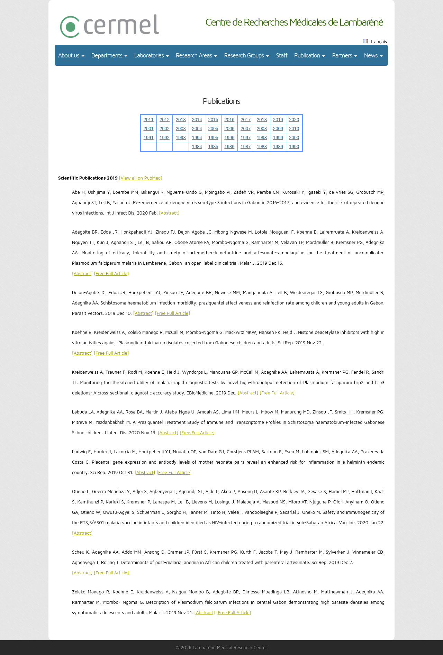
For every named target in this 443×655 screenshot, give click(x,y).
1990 (294, 146)
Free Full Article (111, 273)
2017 (246, 119)
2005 (213, 128)
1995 (213, 137)
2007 (246, 128)
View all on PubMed (141, 178)
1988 (262, 146)
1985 (213, 146)
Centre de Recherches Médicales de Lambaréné (294, 22)
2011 (149, 119)
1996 (229, 137)
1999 (278, 137)
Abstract (169, 213)
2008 (262, 128)
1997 (246, 137)
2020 (294, 119)
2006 (229, 128)
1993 (181, 137)
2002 (165, 128)
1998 (262, 137)
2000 (294, 137)
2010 (294, 128)
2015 (213, 119)
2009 (278, 128)
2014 (197, 119)
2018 (262, 119)
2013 (181, 119)
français (379, 41)
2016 (229, 119)
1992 (165, 137)
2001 (149, 128)
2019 (278, 119)
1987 (246, 146)
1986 (229, 146)
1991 (149, 137)
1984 (197, 146)
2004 (197, 128)
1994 (197, 137)
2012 (165, 119)
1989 (278, 146)
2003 (181, 128)
